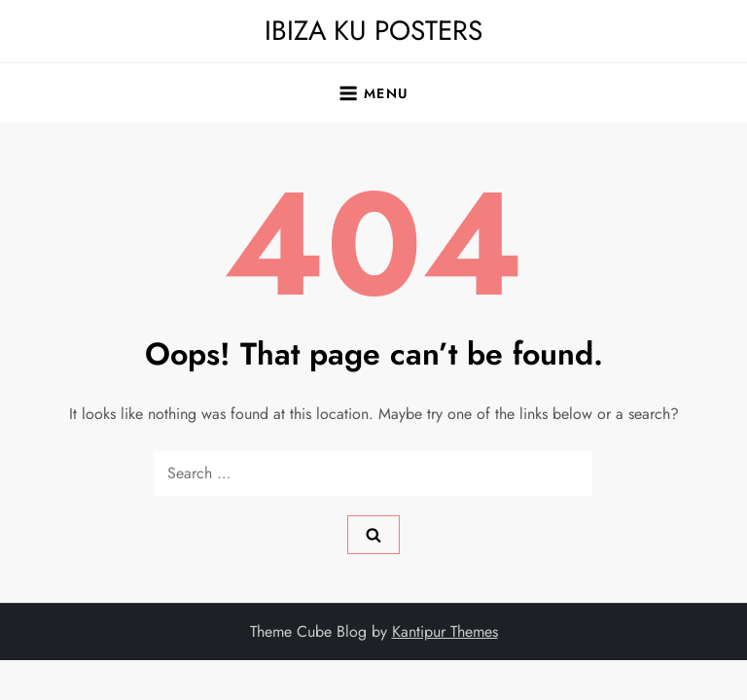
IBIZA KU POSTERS (373, 31)
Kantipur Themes (445, 631)
